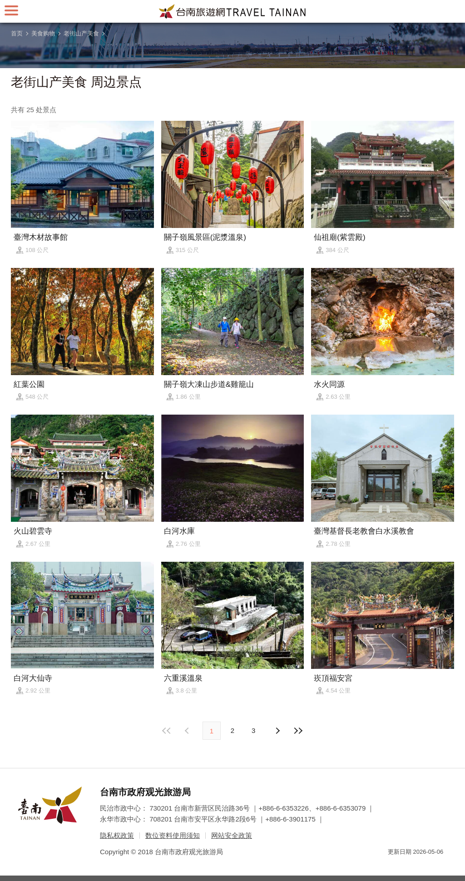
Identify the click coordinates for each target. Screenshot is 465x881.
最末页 (298, 731)
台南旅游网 (232, 11)
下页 (188, 731)
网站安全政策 (231, 835)
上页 (277, 731)
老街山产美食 (81, 33)
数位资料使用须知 (172, 835)
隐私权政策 (117, 835)
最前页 (167, 731)
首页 (17, 33)
